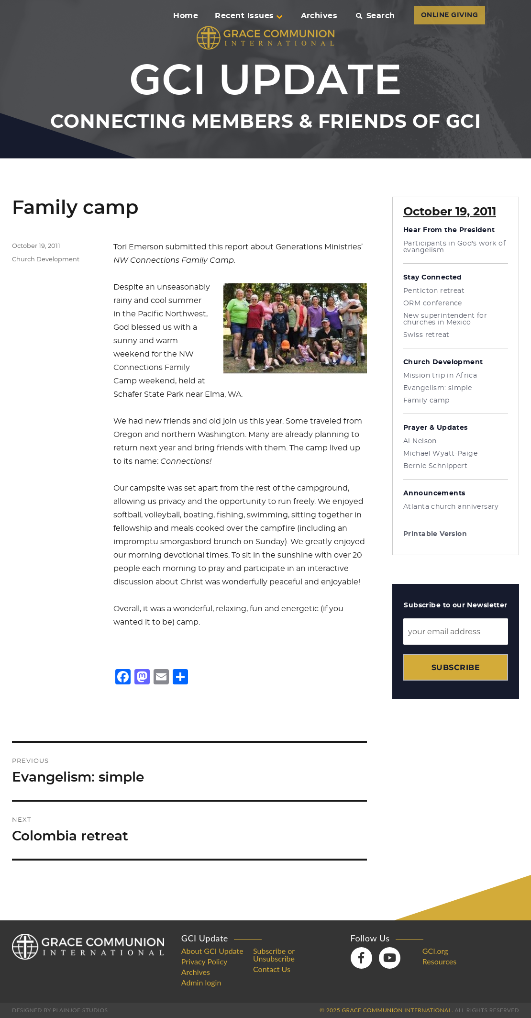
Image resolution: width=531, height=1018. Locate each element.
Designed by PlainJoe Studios (60, 1010)
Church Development (45, 260)
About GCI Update (212, 951)
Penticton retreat (434, 291)
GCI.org (435, 951)
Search (375, 16)
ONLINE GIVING (449, 15)
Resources (439, 961)
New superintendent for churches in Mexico (445, 319)
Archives (319, 16)
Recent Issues (248, 16)
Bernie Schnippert (435, 466)
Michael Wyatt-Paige (440, 453)
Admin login (201, 982)
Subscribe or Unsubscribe (274, 954)
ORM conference (432, 303)
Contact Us (271, 969)
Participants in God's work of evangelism (454, 247)
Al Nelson (420, 441)
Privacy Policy (204, 961)
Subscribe (455, 667)
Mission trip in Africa (440, 375)
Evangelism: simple (437, 388)
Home (185, 16)
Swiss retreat (426, 335)
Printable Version (435, 534)
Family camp (426, 400)
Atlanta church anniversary (451, 506)
